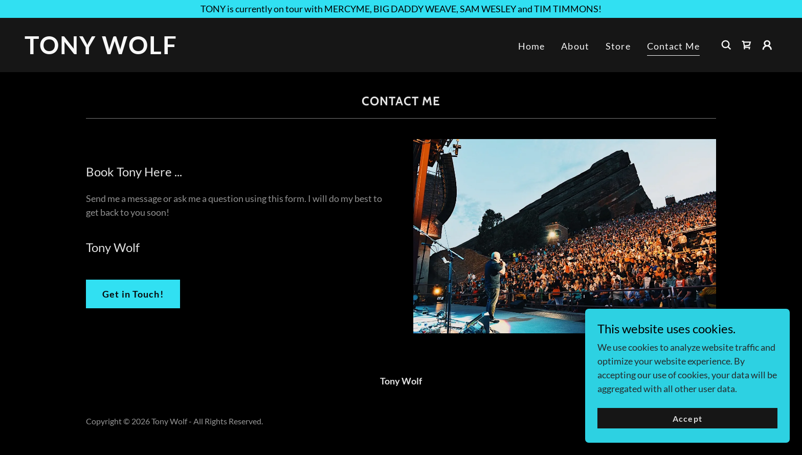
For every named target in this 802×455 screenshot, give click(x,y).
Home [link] (531, 46)
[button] (767, 45)
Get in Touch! (133, 294)
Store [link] (618, 46)
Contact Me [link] (673, 46)
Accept (687, 418)
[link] (130, 50)
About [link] (575, 46)
